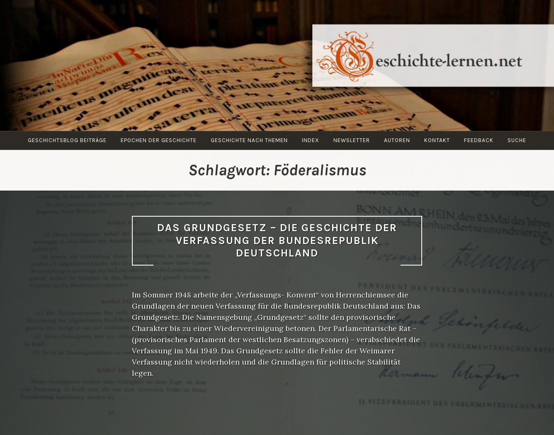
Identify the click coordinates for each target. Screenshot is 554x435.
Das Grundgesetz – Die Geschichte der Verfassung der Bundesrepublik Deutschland (277, 240)
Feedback (478, 140)
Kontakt (437, 140)
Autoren (397, 140)
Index (310, 140)
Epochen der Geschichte (159, 140)
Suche (517, 140)
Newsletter (351, 140)
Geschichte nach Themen (249, 140)
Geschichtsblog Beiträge (67, 140)
